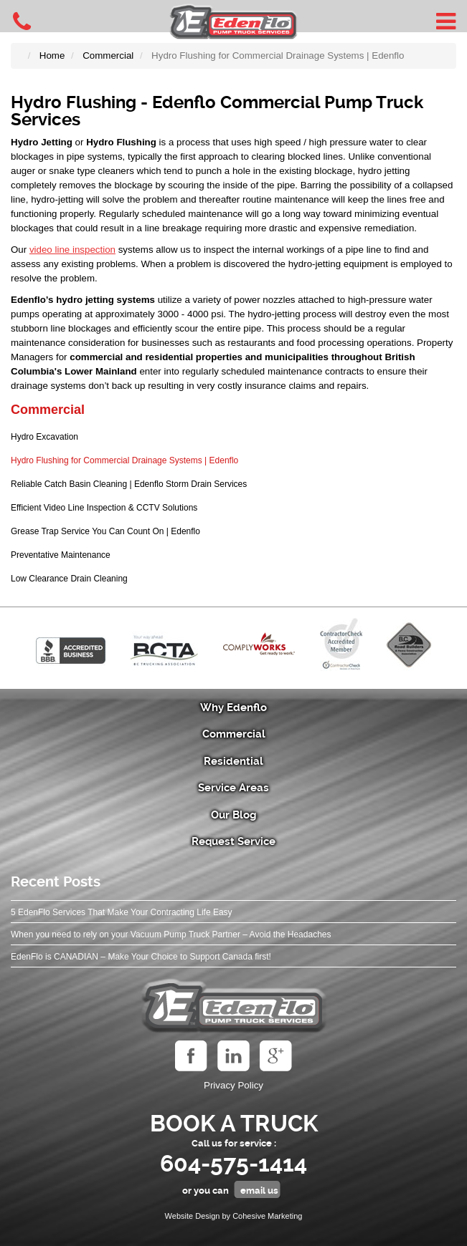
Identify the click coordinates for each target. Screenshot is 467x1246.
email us (259, 1190)
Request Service (233, 841)
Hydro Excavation (44, 437)
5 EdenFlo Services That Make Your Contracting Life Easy (121, 912)
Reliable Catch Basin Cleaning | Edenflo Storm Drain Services (129, 484)
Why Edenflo (233, 707)
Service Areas (233, 787)
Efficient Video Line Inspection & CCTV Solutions (104, 508)
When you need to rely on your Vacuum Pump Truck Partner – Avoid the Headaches (171, 934)
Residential (233, 761)
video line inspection (72, 249)
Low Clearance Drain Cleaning (69, 579)
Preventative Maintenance (60, 555)
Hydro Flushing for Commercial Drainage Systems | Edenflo (124, 460)
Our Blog (234, 814)
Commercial (48, 409)
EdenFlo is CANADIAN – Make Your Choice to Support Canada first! (141, 957)
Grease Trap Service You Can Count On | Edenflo (105, 531)
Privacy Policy (233, 1085)
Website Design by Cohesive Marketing (234, 1216)
